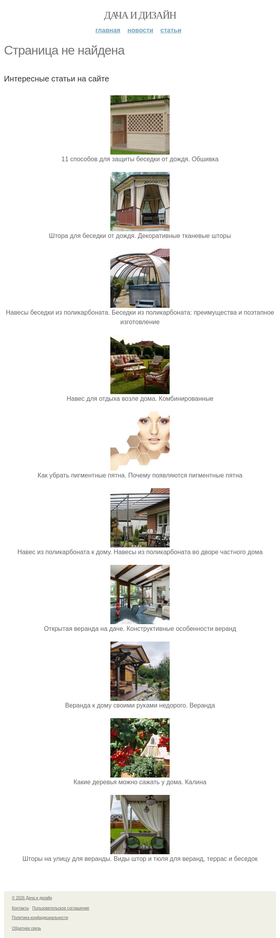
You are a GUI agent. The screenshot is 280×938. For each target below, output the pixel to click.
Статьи (171, 30)
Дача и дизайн (140, 15)
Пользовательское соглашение (60, 908)
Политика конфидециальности (40, 917)
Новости (140, 30)
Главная (107, 30)
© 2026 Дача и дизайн (32, 898)
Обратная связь (26, 928)
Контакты (20, 908)
